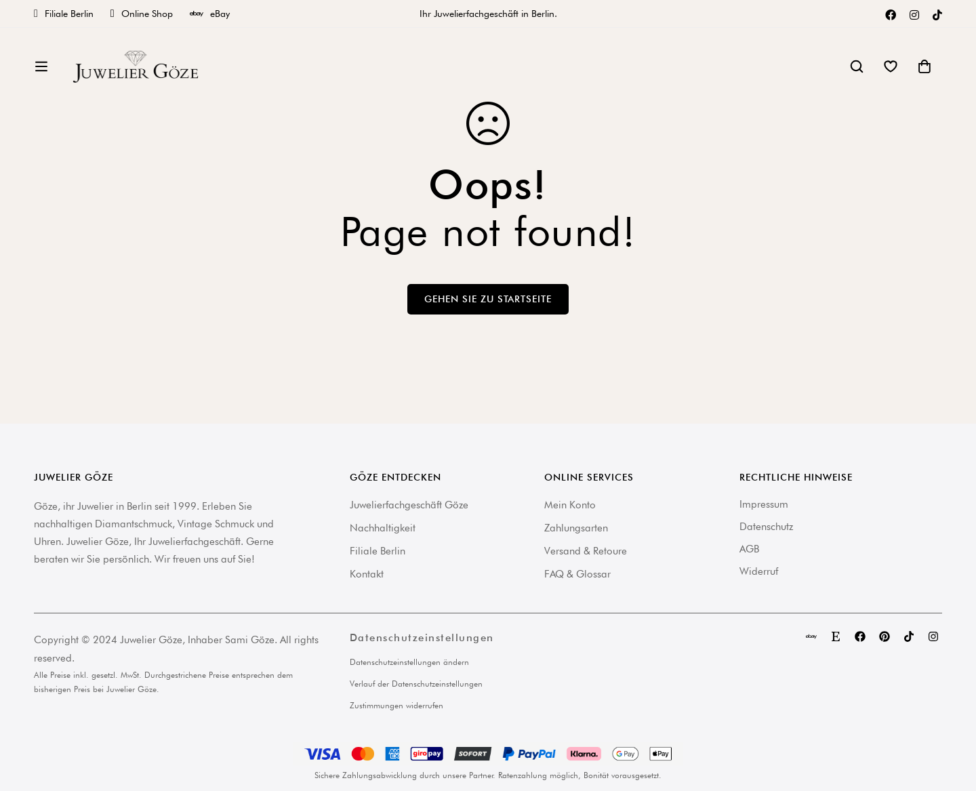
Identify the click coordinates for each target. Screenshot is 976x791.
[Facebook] (890, 13)
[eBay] (811, 636)
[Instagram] (914, 13)
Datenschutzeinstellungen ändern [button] (409, 662)
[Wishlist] (891, 71)
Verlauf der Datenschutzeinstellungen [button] (416, 683)
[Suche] (857, 71)
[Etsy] (835, 636)
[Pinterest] (884, 636)
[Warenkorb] (924, 71)
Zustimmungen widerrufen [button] (396, 705)
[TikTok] (937, 13)
